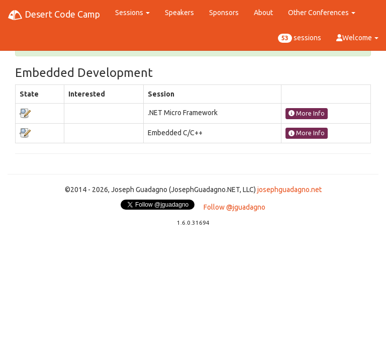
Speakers (179, 13)
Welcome (357, 38)
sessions (299, 38)
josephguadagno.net (289, 190)
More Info (306, 113)
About (263, 13)
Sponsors (224, 13)
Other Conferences (321, 13)
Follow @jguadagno (234, 207)
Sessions (132, 13)
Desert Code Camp (54, 15)
